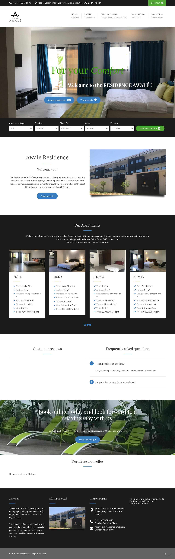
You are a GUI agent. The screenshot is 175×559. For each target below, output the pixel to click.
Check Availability (150, 128)
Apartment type (16, 123)
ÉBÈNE (17, 277)
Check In (39, 123)
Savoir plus (47, 196)
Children (114, 123)
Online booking (87, 439)
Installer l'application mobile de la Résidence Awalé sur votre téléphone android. (147, 501)
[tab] (128, 373)
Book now (157, 3)
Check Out (64, 123)
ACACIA (139, 277)
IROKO (57, 277)
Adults (88, 123)
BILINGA (99, 277)
